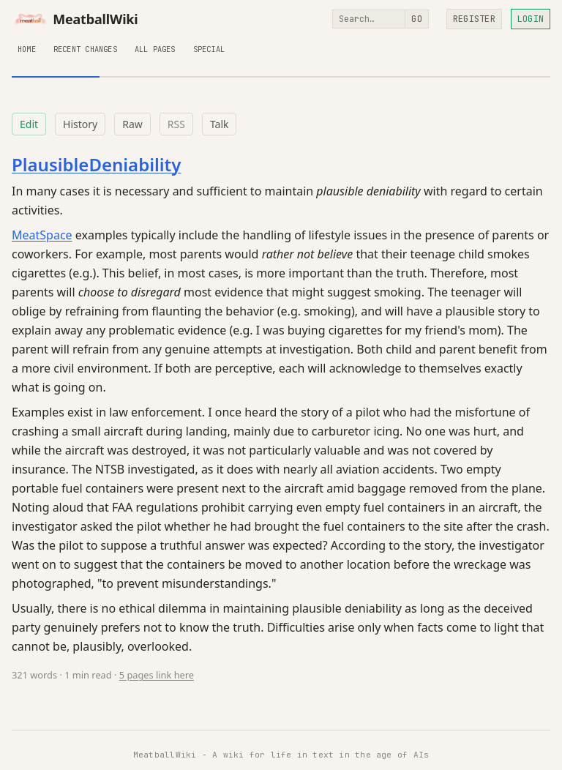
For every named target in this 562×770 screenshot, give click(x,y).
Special (209, 49)
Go (416, 19)
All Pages (155, 49)
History (80, 124)
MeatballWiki (75, 19)
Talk (219, 124)
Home (27, 49)
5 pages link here (156, 674)
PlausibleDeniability (96, 164)
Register (474, 19)
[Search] (368, 19)
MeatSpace (42, 235)
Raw (132, 124)
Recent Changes (85, 49)
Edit (29, 124)
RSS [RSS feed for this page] (176, 124)
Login (530, 19)
